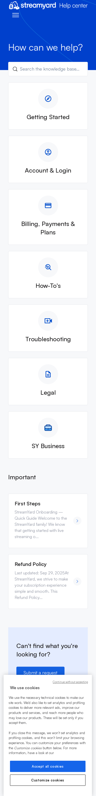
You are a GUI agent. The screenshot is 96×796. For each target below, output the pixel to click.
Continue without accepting (70, 682)
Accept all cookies (48, 766)
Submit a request (40, 672)
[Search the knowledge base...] (48, 69)
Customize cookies (47, 780)
